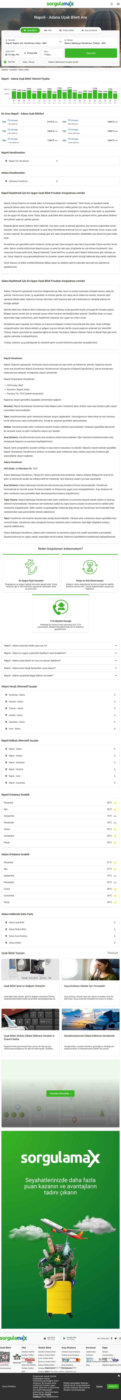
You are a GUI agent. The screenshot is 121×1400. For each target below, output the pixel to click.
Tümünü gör (112, 953)
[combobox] (31, 41)
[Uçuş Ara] (91, 53)
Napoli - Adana (24, 69)
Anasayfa (4, 69)
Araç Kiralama (89, 30)
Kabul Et (112, 1386)
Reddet (99, 1386)
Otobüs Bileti (67, 30)
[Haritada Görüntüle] (60, 1093)
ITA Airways (13, 120)
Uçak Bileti (30, 30)
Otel (48, 30)
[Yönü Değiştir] (60, 42)
